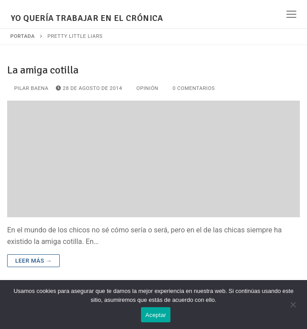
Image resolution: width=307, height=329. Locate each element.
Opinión (143, 88)
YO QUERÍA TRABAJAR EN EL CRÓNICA (87, 18)
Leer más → (33, 260)
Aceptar (155, 315)
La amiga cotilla (43, 70)
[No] (292, 307)
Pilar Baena (28, 88)
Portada (22, 36)
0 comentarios (190, 88)
